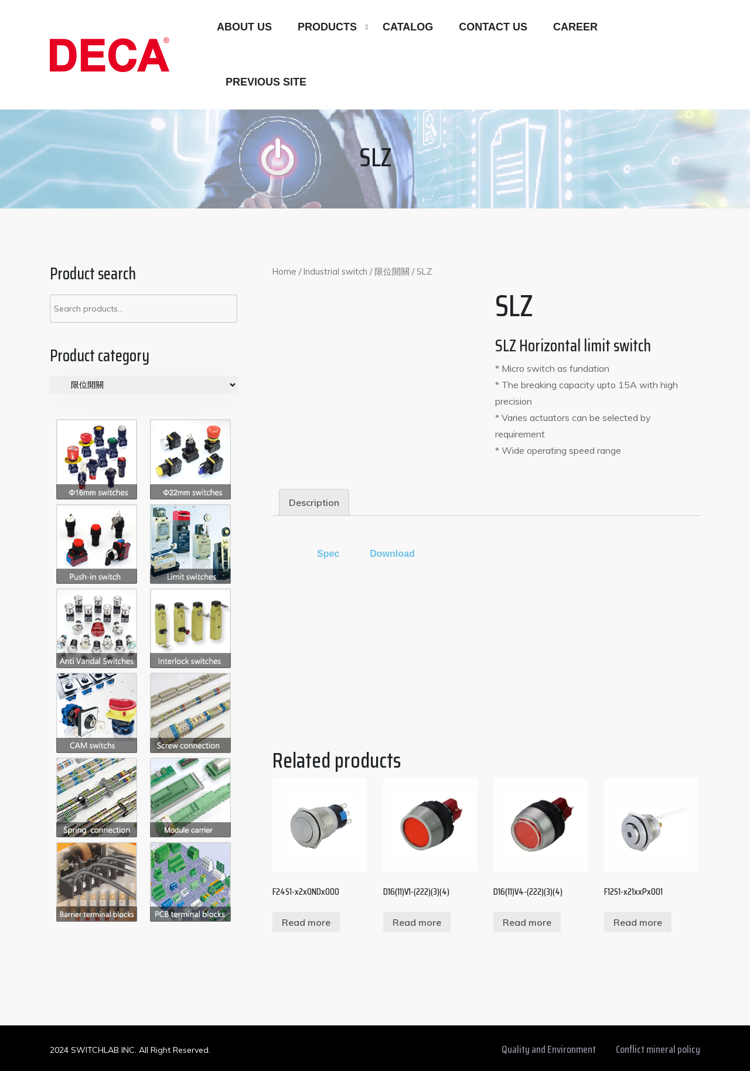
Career (575, 27)
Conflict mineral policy (658, 1049)
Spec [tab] (328, 554)
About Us (244, 27)
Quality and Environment (549, 1049)
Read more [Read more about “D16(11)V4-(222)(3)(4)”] (527, 922)
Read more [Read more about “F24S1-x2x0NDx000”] (306, 922)
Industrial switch (335, 271)
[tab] (314, 502)
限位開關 (392, 271)
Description (314, 502)
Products (327, 27)
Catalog (408, 27)
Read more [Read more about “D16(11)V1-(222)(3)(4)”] (417, 922)
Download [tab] (392, 554)
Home (284, 271)
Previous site (266, 82)
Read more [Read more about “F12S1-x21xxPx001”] (637, 922)
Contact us (493, 27)
